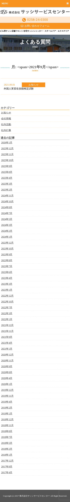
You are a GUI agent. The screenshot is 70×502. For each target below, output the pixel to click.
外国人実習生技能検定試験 (19, 88)
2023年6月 (6, 272)
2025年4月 (6, 178)
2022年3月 (6, 313)
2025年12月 (7, 148)
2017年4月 (6, 472)
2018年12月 (7, 419)
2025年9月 (6, 166)
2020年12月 (7, 354)
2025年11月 (7, 154)
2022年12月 (7, 295)
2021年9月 (6, 337)
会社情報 (6, 118)
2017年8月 (6, 466)
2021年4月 (6, 343)
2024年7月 (6, 213)
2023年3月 (6, 284)
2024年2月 (6, 231)
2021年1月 (6, 348)
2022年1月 (6, 319)
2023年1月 (6, 290)
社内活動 (6, 124)
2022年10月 (7, 301)
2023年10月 (7, 248)
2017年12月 (7, 460)
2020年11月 (7, 360)
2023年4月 (6, 278)
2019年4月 (6, 401)
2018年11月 (7, 425)
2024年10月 (7, 201)
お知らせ (34, 84)
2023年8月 (6, 260)
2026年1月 (6, 142)
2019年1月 (6, 413)
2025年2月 (6, 189)
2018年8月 (6, 431)
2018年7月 (6, 437)
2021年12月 (7, 325)
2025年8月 (6, 172)
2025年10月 (7, 160)
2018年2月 (6, 449)
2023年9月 (6, 254)
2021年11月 (7, 331)
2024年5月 (6, 219)
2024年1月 (6, 236)
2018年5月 (6, 443)
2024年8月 (6, 207)
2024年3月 (6, 225)
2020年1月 (6, 384)
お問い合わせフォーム (36, 25)
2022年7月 (6, 307)
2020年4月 (6, 378)
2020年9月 (6, 366)
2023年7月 (6, 266)
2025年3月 (6, 183)
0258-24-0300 (37, 20)
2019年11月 (7, 396)
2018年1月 (6, 454)
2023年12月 (7, 242)
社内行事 (6, 130)
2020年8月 (6, 372)
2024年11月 (7, 195)
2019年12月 (7, 390)
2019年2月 (6, 407)
